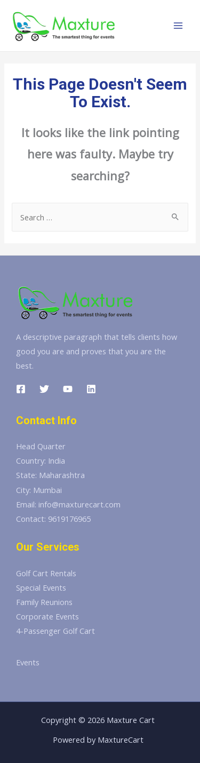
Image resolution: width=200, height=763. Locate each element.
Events (27, 662)
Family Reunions (44, 602)
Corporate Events (47, 616)
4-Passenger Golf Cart (55, 630)
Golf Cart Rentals (46, 573)
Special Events (41, 587)
